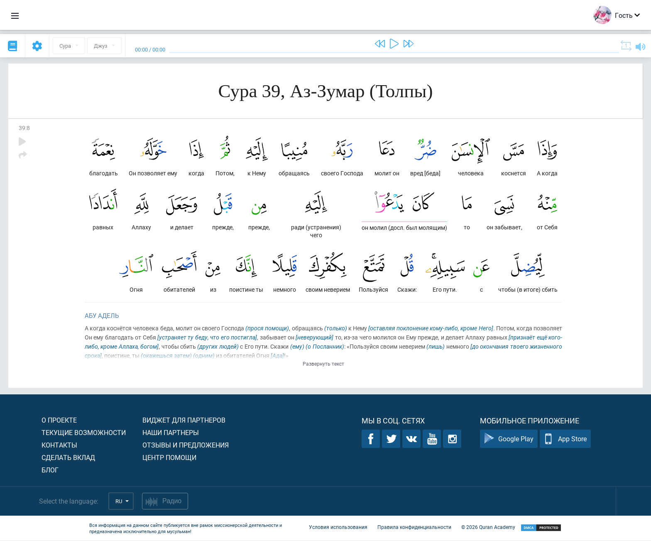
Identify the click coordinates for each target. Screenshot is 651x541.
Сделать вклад (68, 457)
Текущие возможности (84, 432)
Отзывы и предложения (185, 445)
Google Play (509, 439)
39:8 (24, 128)
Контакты (59, 445)
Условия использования (338, 527)
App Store (565, 439)
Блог (50, 470)
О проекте (59, 420)
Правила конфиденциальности (414, 527)
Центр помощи (169, 457)
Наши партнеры (170, 432)
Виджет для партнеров (183, 420)
